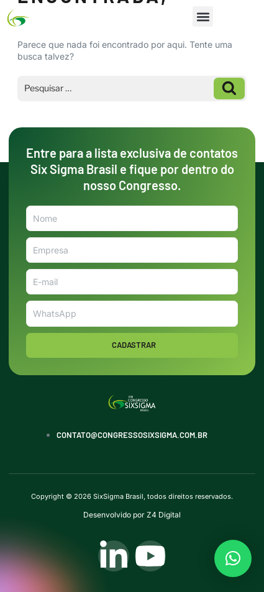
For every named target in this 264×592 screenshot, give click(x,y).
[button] (203, 16)
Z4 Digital (164, 514)
